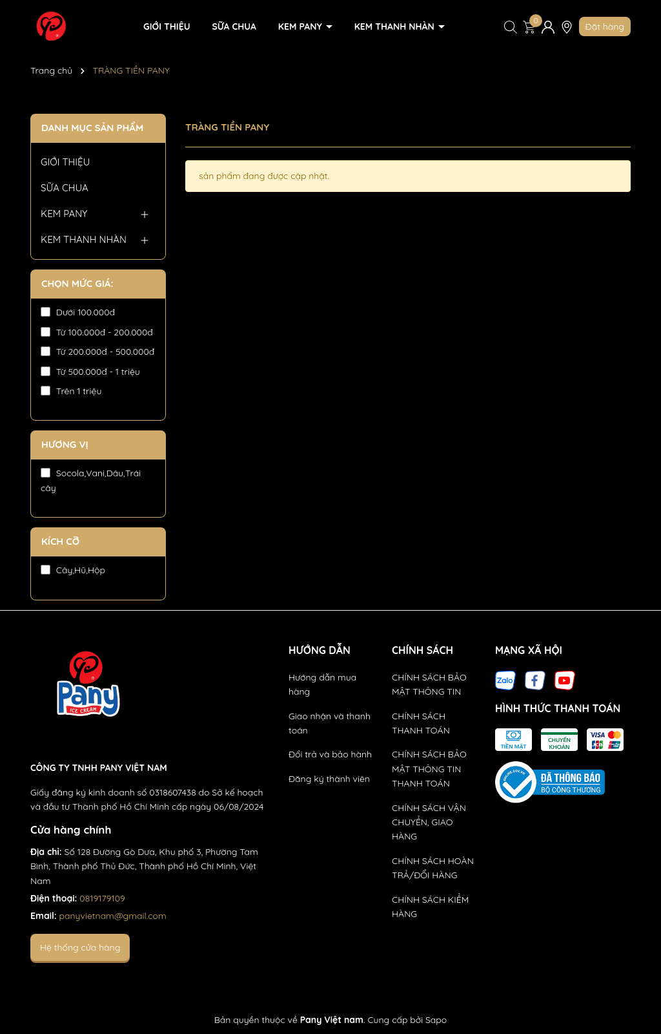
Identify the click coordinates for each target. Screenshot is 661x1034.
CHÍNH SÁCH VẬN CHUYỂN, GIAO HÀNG (429, 822)
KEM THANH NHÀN (395, 26)
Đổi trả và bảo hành (330, 754)
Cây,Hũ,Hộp (73, 570)
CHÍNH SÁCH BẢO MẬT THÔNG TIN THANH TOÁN (429, 768)
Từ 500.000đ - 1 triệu (90, 371)
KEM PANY (301, 26)
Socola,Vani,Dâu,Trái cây (91, 480)
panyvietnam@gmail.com (113, 916)
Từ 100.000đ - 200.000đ (97, 332)
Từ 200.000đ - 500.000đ (97, 351)
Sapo (436, 1020)
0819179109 (102, 898)
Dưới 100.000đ (78, 312)
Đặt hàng (604, 26)
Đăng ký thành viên (329, 779)
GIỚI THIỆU (166, 26)
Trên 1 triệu (71, 391)
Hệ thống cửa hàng (80, 947)
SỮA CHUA (234, 26)
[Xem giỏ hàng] (529, 26)
